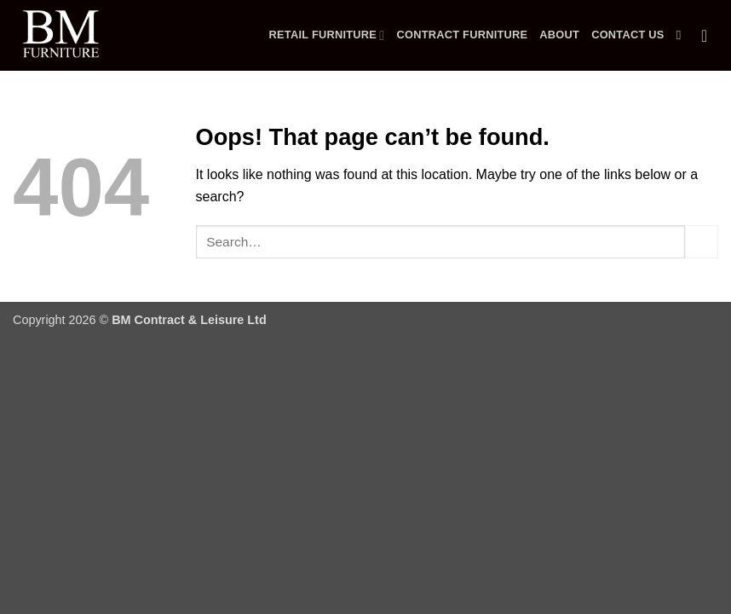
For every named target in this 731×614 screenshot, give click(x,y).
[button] (709, 36)
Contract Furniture (461, 34)
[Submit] (701, 241)
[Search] (682, 35)
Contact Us (628, 34)
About (559, 34)
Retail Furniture (327, 35)
